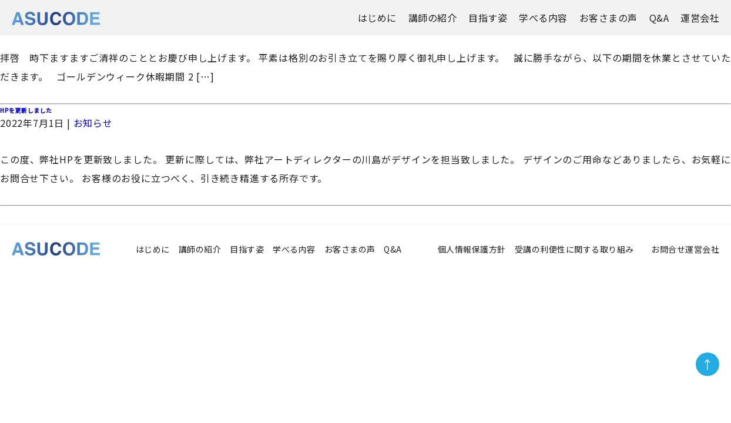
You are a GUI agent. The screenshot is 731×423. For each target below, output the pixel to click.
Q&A (659, 18)
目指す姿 (487, 18)
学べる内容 (543, 18)
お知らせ (93, 123)
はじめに (377, 18)
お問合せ (668, 249)
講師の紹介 (432, 18)
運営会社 (699, 18)
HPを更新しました (26, 110)
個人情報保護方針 (472, 249)
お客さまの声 (608, 18)
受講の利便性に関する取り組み (579, 249)
